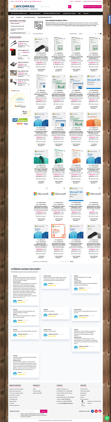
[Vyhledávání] (55, 6)
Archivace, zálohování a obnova (17, 29)
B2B (79, 13)
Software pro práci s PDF (17, 26)
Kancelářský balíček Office (18, 33)
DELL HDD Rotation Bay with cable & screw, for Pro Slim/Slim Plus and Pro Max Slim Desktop (24, 71)
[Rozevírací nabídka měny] (72, 1)
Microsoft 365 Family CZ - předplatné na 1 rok (58, 170)
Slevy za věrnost (13, 397)
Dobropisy (83, 395)
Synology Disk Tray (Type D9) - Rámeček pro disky (24, 62)
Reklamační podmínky (15, 391)
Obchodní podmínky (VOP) (19, 13)
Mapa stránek (12, 401)
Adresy (82, 397)
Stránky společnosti (14, 405)
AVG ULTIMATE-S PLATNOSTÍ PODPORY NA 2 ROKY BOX (24, 50)
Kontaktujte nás (13, 399)
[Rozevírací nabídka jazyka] (79, 1)
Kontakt (86, 13)
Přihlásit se (89, 1)
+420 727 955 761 (19, 1)
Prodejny (11, 403)
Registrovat (98, 1)
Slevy (34, 389)
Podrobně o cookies (14, 395)
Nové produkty (37, 391)
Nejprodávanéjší (15, 37)
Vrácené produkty (85, 391)
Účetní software (15, 23)
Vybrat (87, 34)
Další (72, 261)
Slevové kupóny (84, 399)
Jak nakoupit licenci (69, 13)
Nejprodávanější (37, 393)
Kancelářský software (17, 21)
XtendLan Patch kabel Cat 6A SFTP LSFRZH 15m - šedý (24, 41)
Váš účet (83, 385)
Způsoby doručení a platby (51, 13)
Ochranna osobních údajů (16, 393)
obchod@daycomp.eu (35, 1)
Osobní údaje (83, 389)
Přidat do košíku (41, 66)
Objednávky (83, 393)
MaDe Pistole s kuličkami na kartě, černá (24, 80)
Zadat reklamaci (35, 13)
